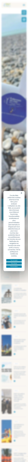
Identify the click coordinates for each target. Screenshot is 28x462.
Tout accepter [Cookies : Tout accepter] (14, 260)
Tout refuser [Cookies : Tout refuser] (14, 263)
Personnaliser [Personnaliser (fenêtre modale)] (14, 266)
